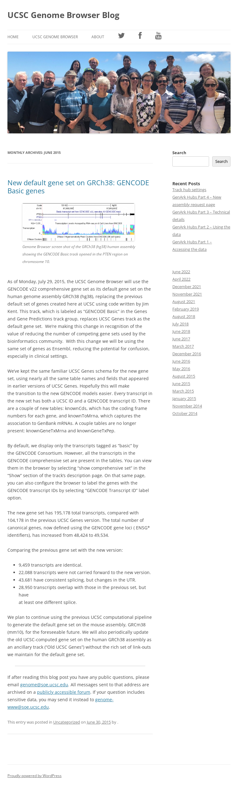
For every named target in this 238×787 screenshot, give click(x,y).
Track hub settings (189, 189)
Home (13, 36)
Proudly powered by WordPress (34, 775)
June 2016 (181, 361)
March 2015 (183, 391)
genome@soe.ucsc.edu (44, 685)
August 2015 (183, 376)
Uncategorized (66, 722)
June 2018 (181, 331)
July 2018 (180, 324)
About (97, 36)
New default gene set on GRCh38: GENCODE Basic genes (78, 186)
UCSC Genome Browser (55, 36)
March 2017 (183, 346)
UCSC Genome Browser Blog (63, 15)
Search (179, 152)
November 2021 (187, 294)
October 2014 (184, 413)
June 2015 (181, 383)
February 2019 (185, 309)
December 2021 (186, 286)
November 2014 (187, 406)
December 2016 (186, 354)
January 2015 (184, 398)
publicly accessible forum (63, 692)
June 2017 (181, 339)
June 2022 (181, 271)
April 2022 (181, 279)
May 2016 (181, 368)
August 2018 (183, 316)
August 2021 (183, 301)
